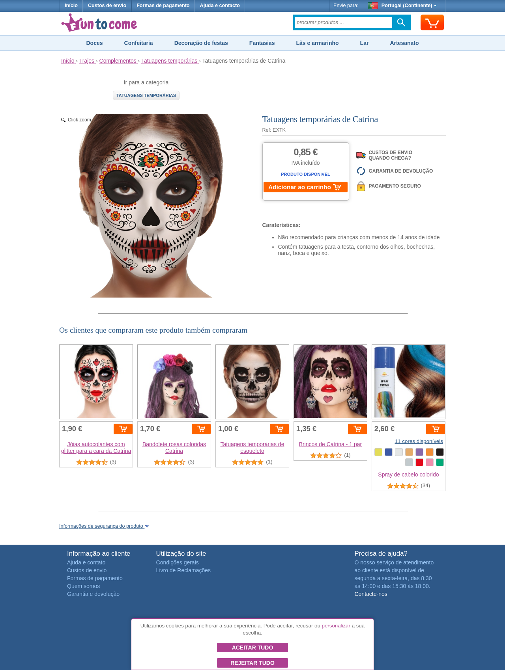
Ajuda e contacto (220, 5)
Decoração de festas (201, 43)
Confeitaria (138, 43)
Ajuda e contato (86, 562)
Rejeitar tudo (252, 663)
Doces (94, 43)
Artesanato (404, 43)
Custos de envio (107, 5)
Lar (364, 43)
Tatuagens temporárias (146, 95)
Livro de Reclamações (183, 570)
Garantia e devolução (93, 594)
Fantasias (262, 43)
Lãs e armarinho (317, 43)
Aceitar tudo (252, 647)
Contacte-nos (370, 594)
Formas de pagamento (163, 5)
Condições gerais (177, 562)
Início (71, 5)
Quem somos (83, 586)
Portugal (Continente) (402, 5)
